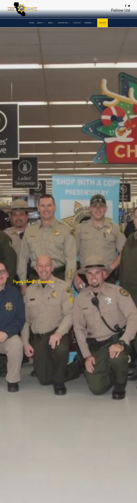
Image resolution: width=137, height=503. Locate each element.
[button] (41, 22)
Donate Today (36, 288)
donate (102, 23)
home (31, 23)
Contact (77, 23)
